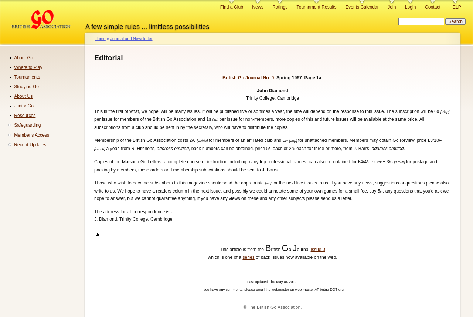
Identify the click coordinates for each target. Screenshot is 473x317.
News (257, 7)
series (248, 257)
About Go (23, 57)
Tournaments (27, 77)
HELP (455, 7)
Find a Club (231, 7)
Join (392, 7)
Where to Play (28, 67)
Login (410, 7)
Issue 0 (318, 249)
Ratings (279, 7)
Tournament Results (317, 7)
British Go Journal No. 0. (248, 77)
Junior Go (24, 106)
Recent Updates (30, 144)
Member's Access (31, 135)
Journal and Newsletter (131, 38)
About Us (23, 96)
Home (100, 38)
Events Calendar (362, 7)
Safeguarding (27, 125)
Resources (24, 115)
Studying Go (26, 86)
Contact (432, 7)
